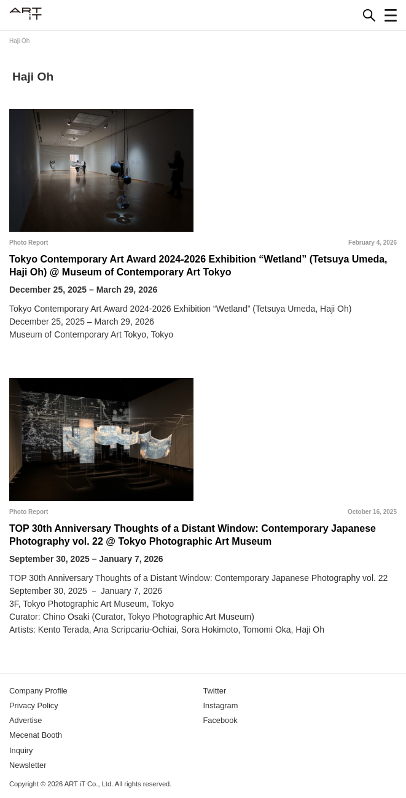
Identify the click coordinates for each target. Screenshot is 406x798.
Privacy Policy (33, 705)
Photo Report (28, 242)
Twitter (215, 690)
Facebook (220, 720)
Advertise (25, 720)
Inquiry (21, 750)
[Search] (369, 15)
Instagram (220, 705)
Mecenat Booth (35, 735)
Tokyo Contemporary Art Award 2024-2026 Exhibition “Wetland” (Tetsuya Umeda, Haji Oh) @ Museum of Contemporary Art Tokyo (198, 265)
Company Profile (38, 690)
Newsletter (27, 765)
